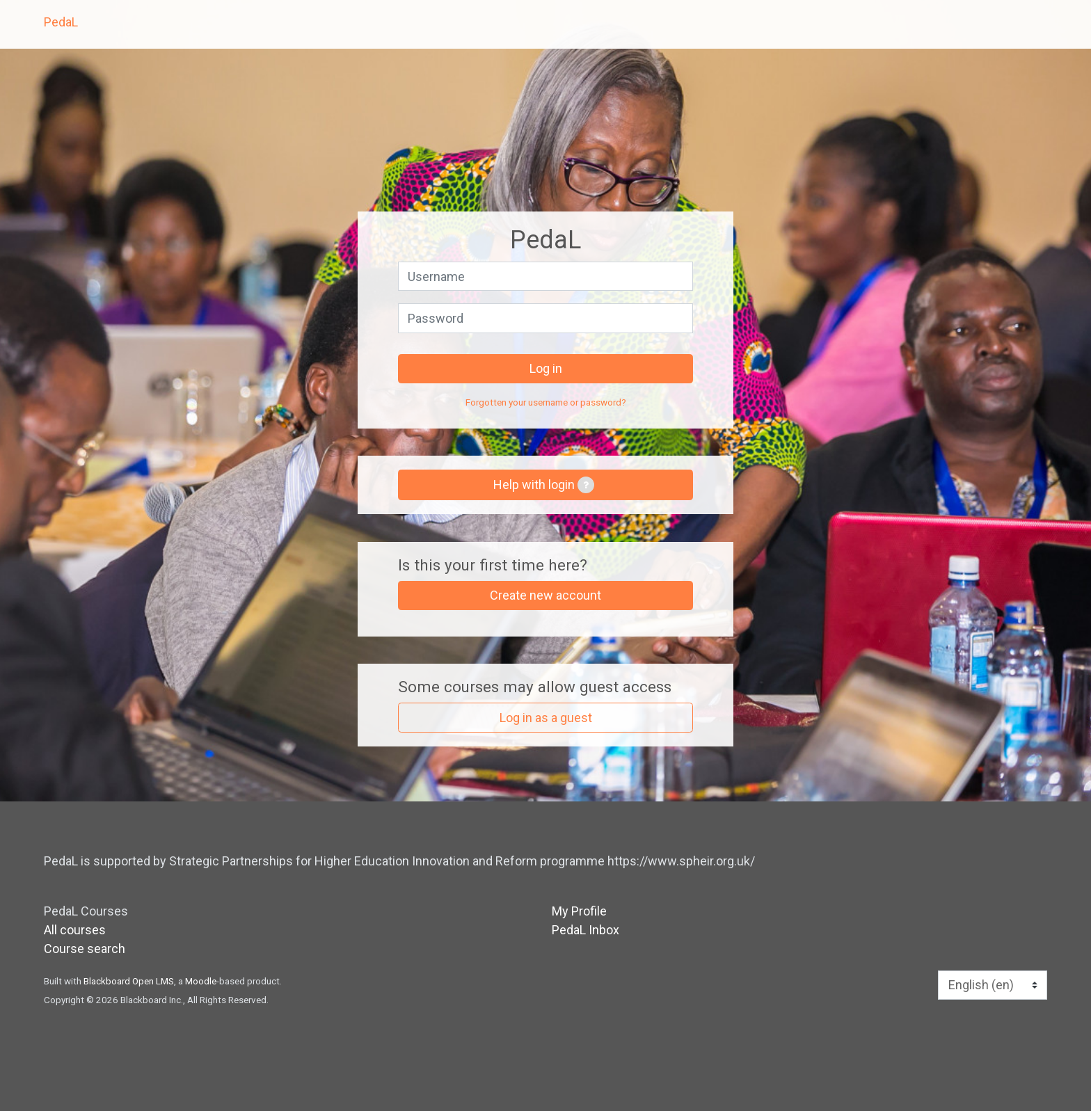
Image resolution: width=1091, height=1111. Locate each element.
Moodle (200, 980)
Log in (545, 368)
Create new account (545, 595)
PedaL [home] (61, 22)
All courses (75, 929)
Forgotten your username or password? (545, 402)
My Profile (579, 911)
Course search (84, 948)
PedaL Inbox (585, 929)
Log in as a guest (546, 717)
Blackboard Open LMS (128, 980)
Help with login (543, 485)
